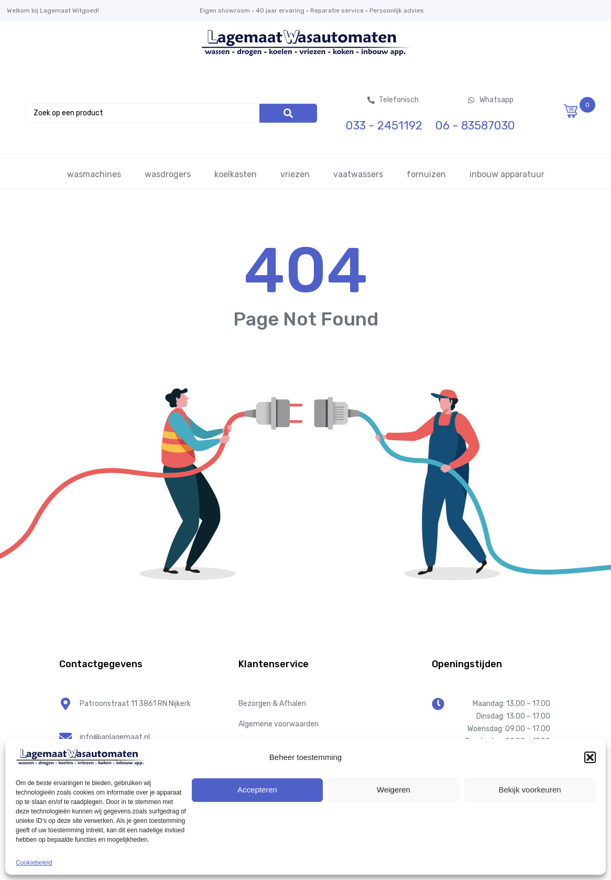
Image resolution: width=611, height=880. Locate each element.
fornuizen (426, 174)
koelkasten (235, 174)
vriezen (295, 174)
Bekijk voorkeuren (529, 789)
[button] (590, 757)
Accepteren (257, 789)
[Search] (288, 113)
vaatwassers (358, 174)
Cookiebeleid (34, 862)
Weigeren (393, 789)
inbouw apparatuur (507, 174)
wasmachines (94, 174)
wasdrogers (168, 174)
